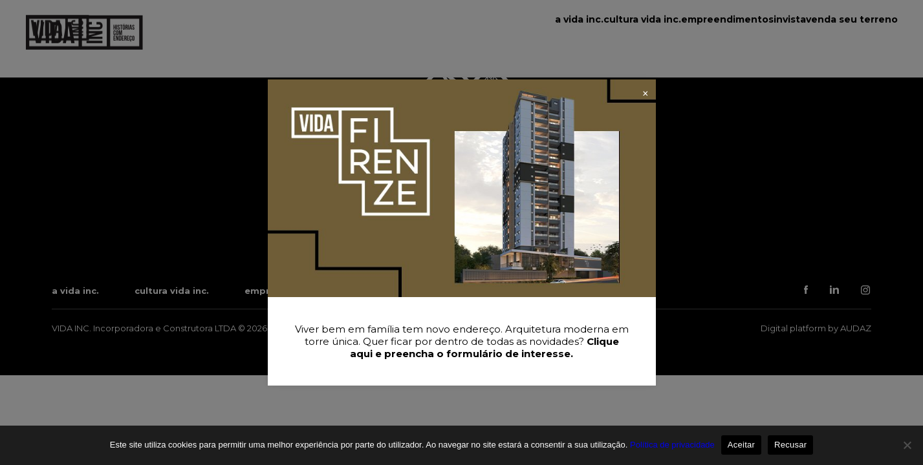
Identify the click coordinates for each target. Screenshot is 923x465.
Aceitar (741, 445)
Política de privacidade (672, 445)
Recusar (790, 445)
